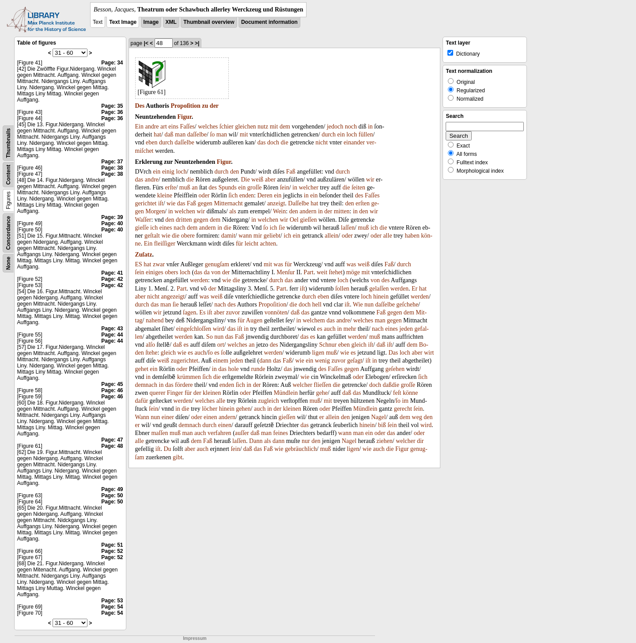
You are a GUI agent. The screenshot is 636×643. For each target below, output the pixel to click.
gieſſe (142, 227)
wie (171, 203)
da (206, 272)
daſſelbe (197, 134)
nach (179, 227)
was (278, 264)
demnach (146, 385)
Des (140, 105)
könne (410, 393)
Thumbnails (8, 143)
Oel (294, 219)
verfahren (219, 433)
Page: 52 (112, 551)
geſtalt (152, 235)
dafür (141, 400)
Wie (358, 304)
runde (258, 369)
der (214, 105)
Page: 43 (112, 328)
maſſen (159, 433)
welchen (184, 211)
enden (246, 195)
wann (245, 235)
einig (168, 171)
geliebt (272, 235)
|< (146, 43)
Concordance (8, 233)
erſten (363, 203)
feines (280, 433)
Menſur (285, 272)
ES (138, 264)
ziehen (384, 441)
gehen (243, 408)
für (239, 243)
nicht (321, 142)
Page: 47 (112, 440)
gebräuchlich (301, 449)
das (261, 142)
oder (204, 195)
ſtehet (336, 272)
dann (265, 360)
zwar (159, 264)
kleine (164, 195)
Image (151, 22)
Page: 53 (112, 601)
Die (245, 179)
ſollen (342, 288)
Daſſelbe (298, 203)
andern (307, 211)
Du (167, 449)
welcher (308, 187)
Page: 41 (112, 273)
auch (329, 328)
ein (341, 134)
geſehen (395, 369)
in (370, 126)
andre (152, 126)
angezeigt (173, 296)
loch (351, 134)
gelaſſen (379, 288)
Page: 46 (112, 390)
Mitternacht (228, 203)
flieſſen (322, 385)
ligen (318, 352)
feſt (397, 393)
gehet (141, 369)
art (163, 126)
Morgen (155, 211)
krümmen (189, 377)
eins (173, 126)
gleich (359, 344)
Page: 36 (112, 112)
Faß (290, 171)
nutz (262, 126)
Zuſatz (143, 254)
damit (228, 235)
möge (353, 272)
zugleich (268, 400)
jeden (406, 328)
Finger (175, 393)
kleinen (212, 393)
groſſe (254, 187)
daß (168, 134)
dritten (184, 219)
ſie (282, 227)
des (212, 187)
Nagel (378, 417)
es (319, 328)
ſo (212, 134)
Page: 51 (112, 545)
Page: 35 (112, 106)
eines (165, 227)
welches (208, 126)
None (8, 263)
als (232, 211)
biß (382, 425)
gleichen (245, 126)
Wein (279, 211)
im (405, 400)
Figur (185, 116)
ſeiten (358, 187)
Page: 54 (112, 607)
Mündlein (286, 393)
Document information (269, 22)
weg (417, 417)
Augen (254, 320)
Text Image (122, 22)
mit (274, 126)
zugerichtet (184, 360)
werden (199, 280)
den (234, 171)
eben (151, 142)
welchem (314, 320)
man (180, 134)
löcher (209, 408)
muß (184, 187)
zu (205, 105)
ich (154, 227)
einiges (154, 272)
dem (285, 126)
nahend (154, 320)
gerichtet (146, 203)
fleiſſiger (164, 243)
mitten (342, 211)
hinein (381, 296)
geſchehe (407, 304)
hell (317, 304)
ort (220, 344)
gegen (204, 203)
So (209, 336)
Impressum (194, 638)
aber (270, 179)
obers (171, 272)
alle (387, 235)
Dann (255, 441)
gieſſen (308, 219)
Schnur (328, 344)
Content (8, 175)
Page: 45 (112, 384)
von (215, 272)
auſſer (242, 433)
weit (322, 272)
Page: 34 (112, 63)
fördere (184, 385)
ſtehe (151, 352)
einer (168, 417)
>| (197, 43)
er (321, 417)
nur (306, 441)
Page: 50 (112, 495)
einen (210, 417)
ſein (284, 187)
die (284, 142)
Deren (265, 195)
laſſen (348, 227)
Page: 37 (112, 162)
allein (331, 235)
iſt (160, 203)
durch (329, 134)
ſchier (227, 126)
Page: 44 (112, 335)
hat (157, 134)
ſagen (189, 312)
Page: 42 (112, 279)
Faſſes (187, 126)
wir (370, 179)
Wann (142, 417)
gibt (177, 457)
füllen (366, 134)
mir (258, 235)
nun (369, 304)
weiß (257, 179)
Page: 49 (112, 489)
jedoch (335, 126)
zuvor (233, 312)
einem (220, 360)
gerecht (403, 408)
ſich (233, 195)
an (194, 187)
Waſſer (143, 219)
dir (420, 441)
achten (268, 243)
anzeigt (276, 203)
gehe (321, 393)
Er (414, 288)
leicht (251, 243)
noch (351, 126)
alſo (150, 344)
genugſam (217, 264)
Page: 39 (112, 217)
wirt (429, 352)
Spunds (228, 187)
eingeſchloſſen (193, 328)
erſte (170, 187)
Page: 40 (112, 223)
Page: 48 (112, 446)
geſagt (354, 360)
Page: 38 (112, 168)
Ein (139, 126)
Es (202, 312)
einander (354, 142)
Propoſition (185, 105)
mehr (350, 328)
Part (308, 272)
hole (233, 369)
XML (171, 22)
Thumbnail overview (208, 22)
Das (393, 352)
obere (188, 235)
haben (412, 235)
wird (218, 328)
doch (273, 142)
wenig (322, 360)
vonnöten (276, 312)
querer (158, 393)
